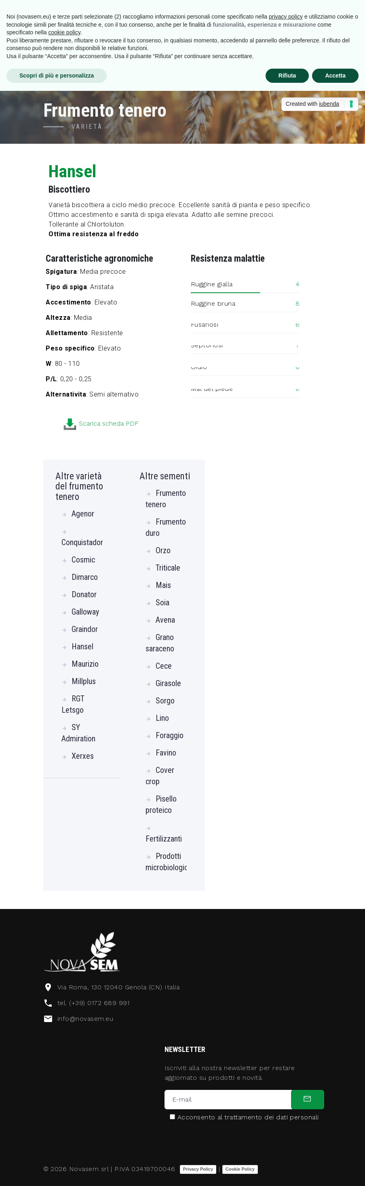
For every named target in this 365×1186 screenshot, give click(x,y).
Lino (162, 718)
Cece (164, 666)
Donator (84, 594)
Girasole (168, 683)
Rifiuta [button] (287, 75)
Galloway (85, 612)
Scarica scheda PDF (153, 424)
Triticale (168, 568)
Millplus (84, 681)
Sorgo (165, 700)
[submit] (308, 1099)
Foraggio (170, 735)
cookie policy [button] (64, 32)
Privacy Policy (198, 1169)
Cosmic (83, 560)
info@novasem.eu (85, 1018)
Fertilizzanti (164, 839)
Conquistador (82, 542)
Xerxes (83, 756)
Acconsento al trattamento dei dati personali (248, 1117)
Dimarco (85, 577)
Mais (163, 585)
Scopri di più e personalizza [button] (56, 75)
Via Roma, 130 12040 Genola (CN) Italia (118, 987)
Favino (166, 753)
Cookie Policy (240, 1169)
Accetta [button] (335, 75)
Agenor (83, 513)
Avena (165, 620)
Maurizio (85, 664)
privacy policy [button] (286, 16)
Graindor (85, 629)
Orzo (163, 550)
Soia (162, 602)
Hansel (82, 646)
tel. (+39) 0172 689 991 (93, 1003)
